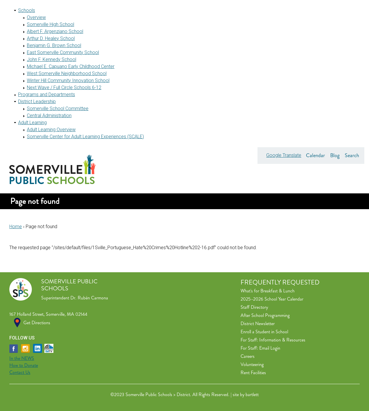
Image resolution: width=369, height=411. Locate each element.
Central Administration (49, 115)
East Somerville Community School (63, 52)
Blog (335, 155)
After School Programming (265, 315)
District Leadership (37, 101)
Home (15, 226)
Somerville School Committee (57, 108)
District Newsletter (258, 323)
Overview (36, 17)
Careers (248, 356)
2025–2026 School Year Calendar (272, 299)
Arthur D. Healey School (51, 38)
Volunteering (252, 364)
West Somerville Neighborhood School (67, 73)
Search (352, 155)
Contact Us (19, 372)
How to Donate (23, 365)
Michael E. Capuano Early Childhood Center (70, 66)
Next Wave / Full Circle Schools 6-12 (64, 87)
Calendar (315, 155)
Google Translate (283, 155)
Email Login (269, 348)
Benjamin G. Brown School (54, 45)
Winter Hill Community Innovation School (68, 80)
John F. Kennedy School (51, 59)
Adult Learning (32, 122)
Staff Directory (254, 307)
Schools (26, 10)
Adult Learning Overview (51, 129)
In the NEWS (21, 358)
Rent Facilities (253, 372)
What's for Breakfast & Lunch (268, 290)
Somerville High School (50, 24)
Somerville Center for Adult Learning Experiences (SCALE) (85, 136)
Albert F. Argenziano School (55, 31)
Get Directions (36, 322)
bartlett (252, 394)
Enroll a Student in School (264, 331)
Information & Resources (282, 340)
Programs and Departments (46, 94)
